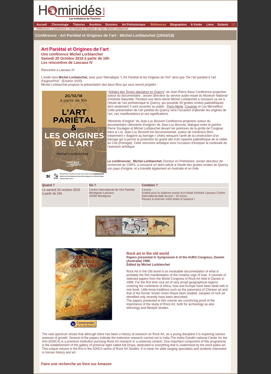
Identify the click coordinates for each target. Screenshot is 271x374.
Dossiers (111, 24)
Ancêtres (95, 24)
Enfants (223, 24)
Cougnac (191, 106)
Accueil (41, 24)
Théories (79, 24)
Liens (210, 24)
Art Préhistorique (133, 24)
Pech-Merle (175, 106)
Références (158, 24)
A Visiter (196, 24)
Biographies (178, 24)
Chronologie (60, 24)
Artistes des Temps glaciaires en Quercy (136, 92)
